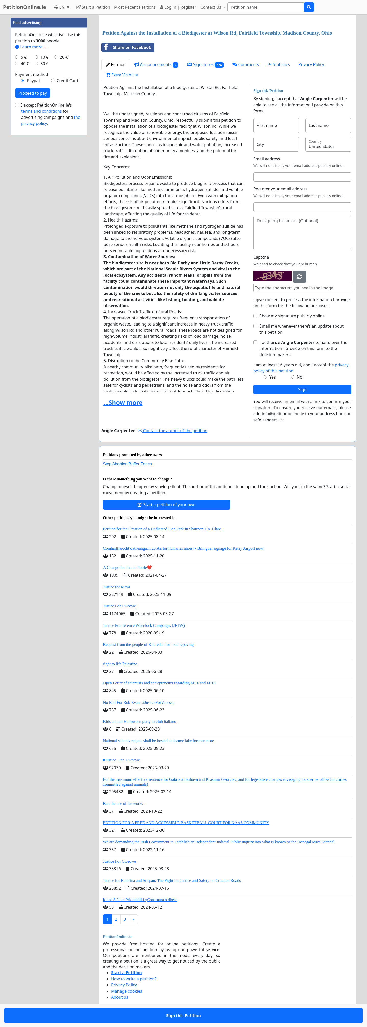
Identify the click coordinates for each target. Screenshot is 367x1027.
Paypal (33, 80)
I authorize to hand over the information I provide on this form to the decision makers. (303, 348)
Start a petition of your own (166, 505)
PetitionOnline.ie (24, 7)
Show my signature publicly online (292, 316)
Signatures (205, 65)
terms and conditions (41, 111)
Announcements (156, 65)
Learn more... (30, 47)
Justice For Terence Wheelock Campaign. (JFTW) (144, 625)
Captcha (261, 257)
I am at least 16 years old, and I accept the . (300, 368)
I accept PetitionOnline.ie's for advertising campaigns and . (50, 114)
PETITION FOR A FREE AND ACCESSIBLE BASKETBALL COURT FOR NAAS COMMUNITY (186, 823)
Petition (116, 64)
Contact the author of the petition (172, 430)
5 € (24, 57)
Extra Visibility (122, 75)
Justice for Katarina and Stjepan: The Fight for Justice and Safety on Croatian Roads (172, 880)
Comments (245, 64)
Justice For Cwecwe (119, 606)
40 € (25, 64)
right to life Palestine (120, 664)
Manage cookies (126, 991)
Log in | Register (178, 7)
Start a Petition (93, 7)
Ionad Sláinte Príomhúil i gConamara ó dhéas (140, 900)
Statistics (279, 64)
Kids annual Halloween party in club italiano (139, 721)
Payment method (31, 74)
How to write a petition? (133, 979)
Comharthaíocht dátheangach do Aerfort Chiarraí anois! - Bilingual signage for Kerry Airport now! (184, 548)
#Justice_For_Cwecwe (121, 760)
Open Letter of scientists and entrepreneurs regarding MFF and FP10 (159, 683)
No (300, 377)
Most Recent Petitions (135, 7)
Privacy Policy (311, 64)
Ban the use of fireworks (123, 803)
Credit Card (67, 80)
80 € (44, 64)
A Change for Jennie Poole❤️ (127, 567)
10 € (44, 57)
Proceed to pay (32, 93)
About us (119, 997)
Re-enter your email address (280, 189)
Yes (272, 377)
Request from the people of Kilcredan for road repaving (148, 644)
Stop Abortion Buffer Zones (127, 464)
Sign (302, 389)
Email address (266, 159)
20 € (64, 57)
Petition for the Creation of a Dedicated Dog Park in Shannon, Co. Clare (162, 529)
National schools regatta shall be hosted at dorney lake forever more (158, 741)
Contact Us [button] (211, 7)
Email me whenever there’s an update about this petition (301, 329)
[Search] (265, 7)
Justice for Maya (116, 587)
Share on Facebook (126, 47)
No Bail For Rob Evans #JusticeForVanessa (138, 702)
